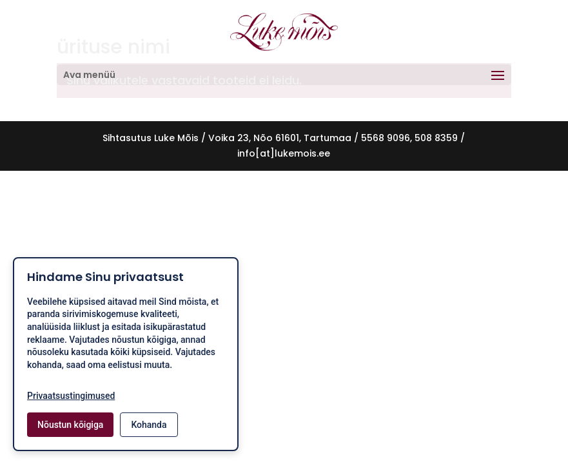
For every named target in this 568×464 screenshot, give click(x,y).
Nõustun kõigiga (70, 425)
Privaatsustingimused (71, 396)
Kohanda (148, 425)
